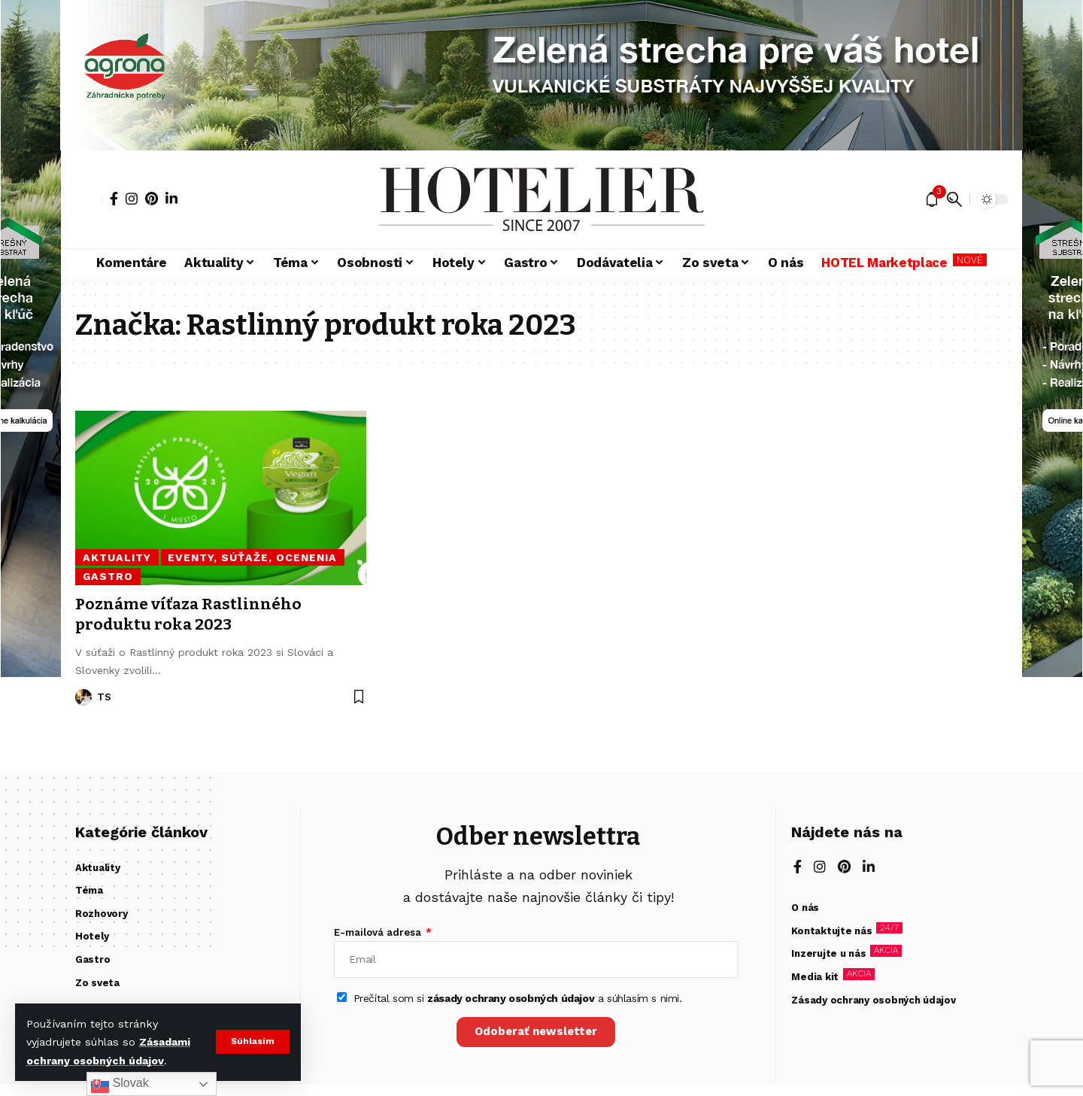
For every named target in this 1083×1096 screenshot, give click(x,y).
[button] (252, 1042)
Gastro (107, 576)
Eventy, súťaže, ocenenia (250, 557)
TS (104, 697)
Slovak (119, 1084)
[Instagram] (131, 198)
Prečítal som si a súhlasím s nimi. (517, 999)
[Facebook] (114, 198)
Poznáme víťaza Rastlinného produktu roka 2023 (190, 614)
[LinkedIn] (171, 198)
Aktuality (116, 557)
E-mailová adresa (379, 932)
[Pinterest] (151, 198)
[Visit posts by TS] (83, 697)
